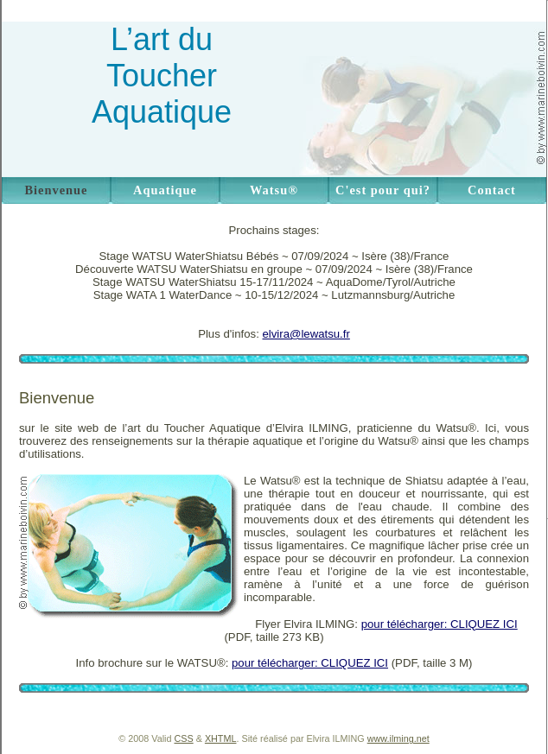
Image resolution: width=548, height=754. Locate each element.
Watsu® (274, 190)
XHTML (221, 738)
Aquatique (165, 190)
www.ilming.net (398, 738)
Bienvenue (56, 190)
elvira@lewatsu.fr (306, 333)
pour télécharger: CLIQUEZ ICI (439, 624)
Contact (492, 190)
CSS (183, 738)
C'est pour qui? (382, 190)
